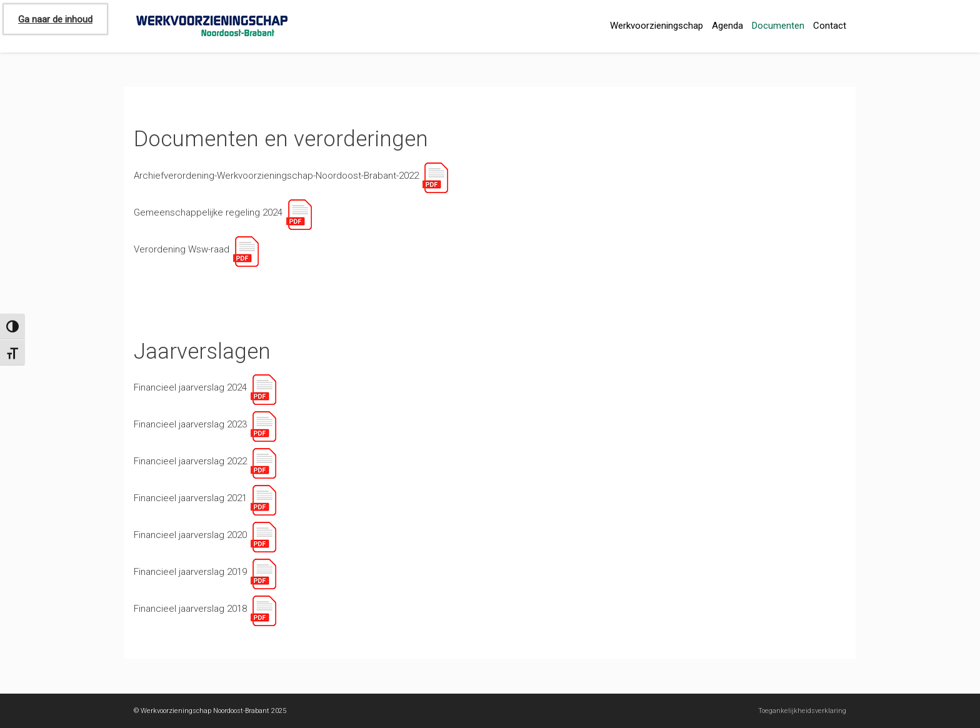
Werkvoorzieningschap (656, 25)
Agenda (727, 25)
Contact (829, 25)
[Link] (434, 175)
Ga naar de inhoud (55, 19)
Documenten (778, 25)
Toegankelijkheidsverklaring (802, 711)
